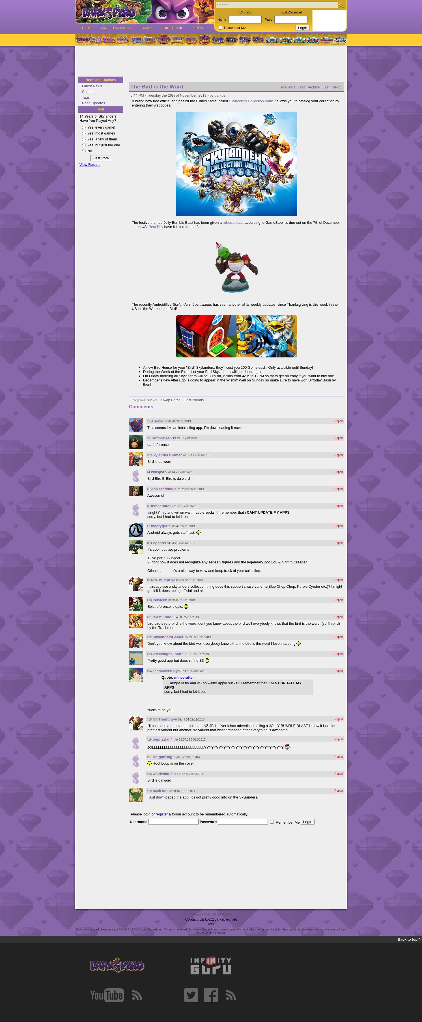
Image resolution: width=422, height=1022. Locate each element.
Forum (197, 28)
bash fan (160, 791)
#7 (148, 526)
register (162, 814)
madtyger (159, 526)
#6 (148, 506)
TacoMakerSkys (166, 671)
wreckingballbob (167, 654)
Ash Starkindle (163, 489)
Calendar (89, 92)
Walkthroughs (116, 28)
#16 (149, 739)
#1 (148, 421)
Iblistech (160, 600)
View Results (89, 164)
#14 (149, 671)
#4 (148, 472)
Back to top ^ (409, 939)
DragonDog (163, 757)
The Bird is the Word (156, 87)
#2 (148, 438)
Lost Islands (194, 400)
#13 (149, 654)
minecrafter (161, 506)
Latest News (92, 86)
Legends (158, 543)
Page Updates (93, 103)
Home (87, 28)
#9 (148, 580)
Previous (288, 87)
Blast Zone (162, 617)
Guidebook (172, 28)
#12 (149, 637)
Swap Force (170, 400)
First (301, 87)
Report (338, 421)
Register (246, 12)
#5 (148, 489)
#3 (148, 455)
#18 (149, 774)
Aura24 (157, 421)
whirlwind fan (164, 774)
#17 (149, 757)
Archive (314, 87)
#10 (149, 600)
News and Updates (101, 80)
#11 (149, 617)
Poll (101, 109)
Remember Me (235, 27)
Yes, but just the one (103, 145)
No (89, 151)
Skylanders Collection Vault (251, 101)
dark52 (219, 95)
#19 (149, 791)
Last (325, 87)
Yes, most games (101, 133)
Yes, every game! (101, 127)
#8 (148, 543)
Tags (86, 97)
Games (145, 28)
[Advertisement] (211, 61)
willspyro (159, 472)
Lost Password (291, 12)
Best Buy (156, 227)
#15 (149, 719)
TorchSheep (161, 438)
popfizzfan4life (165, 739)
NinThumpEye (163, 580)
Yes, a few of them (102, 139)
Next (336, 87)
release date (233, 222)
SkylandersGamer (166, 455)
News (152, 400)
